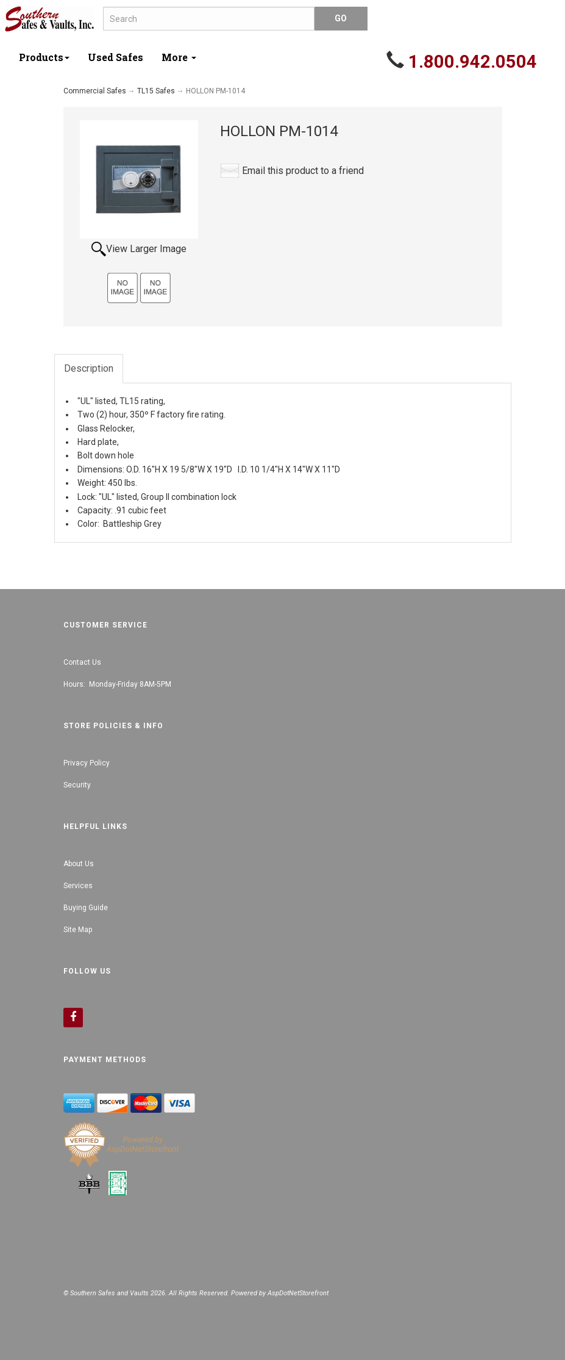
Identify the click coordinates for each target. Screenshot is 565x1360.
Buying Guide (85, 907)
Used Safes (115, 57)
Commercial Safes (94, 91)
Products (44, 57)
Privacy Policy (86, 763)
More (179, 57)
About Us (78, 863)
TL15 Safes (156, 91)
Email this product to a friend (303, 170)
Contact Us (82, 662)
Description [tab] (88, 368)
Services (78, 885)
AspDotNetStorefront (298, 1293)
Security (77, 785)
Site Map (77, 929)
